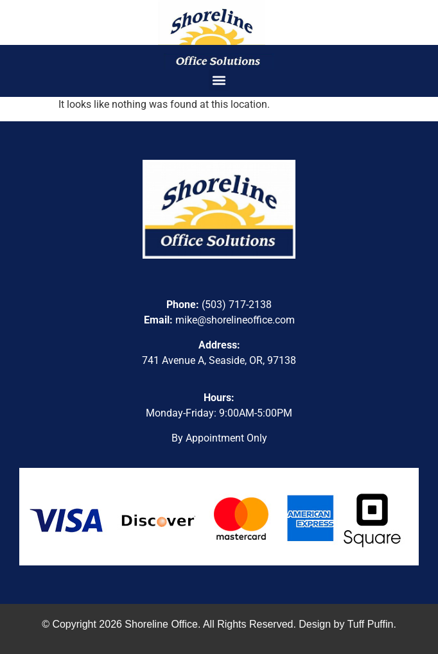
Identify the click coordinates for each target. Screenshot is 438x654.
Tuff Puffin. (371, 624)
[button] (219, 79)
